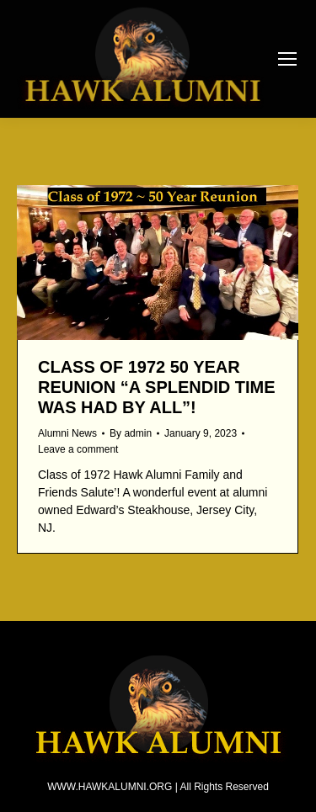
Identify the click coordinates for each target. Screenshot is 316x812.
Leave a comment (78, 449)
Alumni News (67, 433)
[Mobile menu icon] (287, 59)
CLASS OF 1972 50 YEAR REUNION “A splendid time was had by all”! (157, 387)
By (131, 433)
